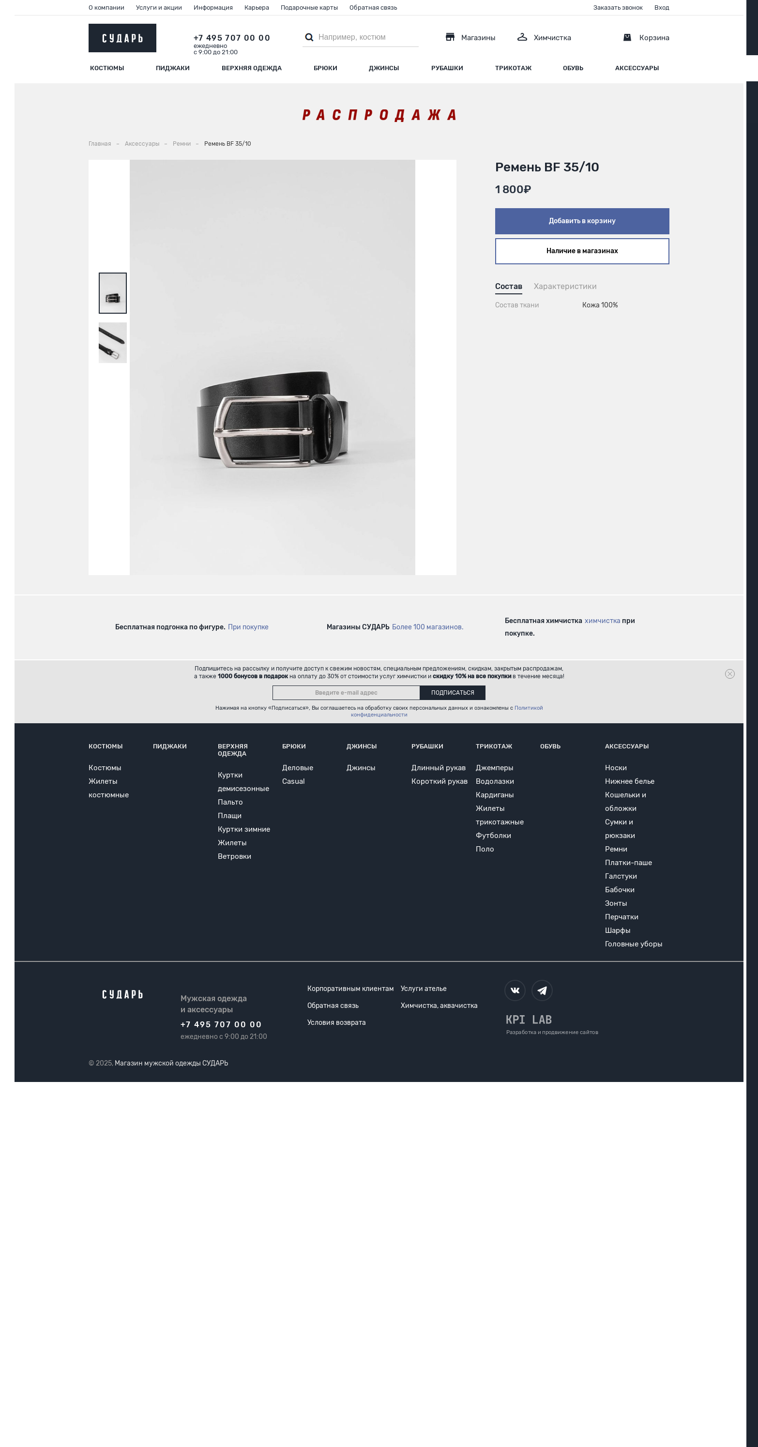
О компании (106, 7)
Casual (293, 781)
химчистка (603, 621)
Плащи (230, 815)
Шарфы (618, 930)
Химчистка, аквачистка (439, 1006)
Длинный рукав (438, 767)
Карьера (256, 7)
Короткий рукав (439, 781)
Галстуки (621, 876)
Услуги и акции (159, 7)
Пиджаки (173, 68)
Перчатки (621, 917)
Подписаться (452, 692)
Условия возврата (336, 1023)
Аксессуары (637, 68)
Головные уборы (634, 944)
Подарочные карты (309, 7)
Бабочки (620, 889)
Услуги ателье (424, 989)
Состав (508, 286)
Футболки (493, 835)
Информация (213, 7)
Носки (616, 767)
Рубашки (447, 68)
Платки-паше (628, 862)
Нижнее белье (629, 781)
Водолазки (495, 781)
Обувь (573, 68)
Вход (661, 7)
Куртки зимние (244, 829)
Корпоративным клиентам (350, 989)
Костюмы (107, 68)
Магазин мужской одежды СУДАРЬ (171, 1063)
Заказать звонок (618, 7)
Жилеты (232, 842)
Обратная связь (373, 7)
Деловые (297, 767)
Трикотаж (513, 68)
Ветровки (234, 856)
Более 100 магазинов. (428, 627)
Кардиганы (495, 795)
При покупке (248, 627)
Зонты (616, 903)
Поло (485, 849)
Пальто (230, 802)
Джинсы (384, 68)
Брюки (325, 68)
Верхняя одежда (252, 68)
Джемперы (495, 767)
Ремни (616, 849)
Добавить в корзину (582, 221)
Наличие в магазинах (582, 251)
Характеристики (565, 286)
